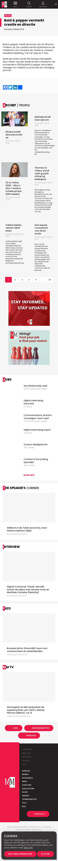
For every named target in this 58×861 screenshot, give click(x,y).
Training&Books (29, 799)
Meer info (28, 847)
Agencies (26, 771)
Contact (39, 814)
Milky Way (26, 753)
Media (24, 781)
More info (29, 475)
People (25, 792)
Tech (24, 803)
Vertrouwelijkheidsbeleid (17, 827)
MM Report (27, 757)
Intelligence (27, 778)
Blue (24, 806)
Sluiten (45, 854)
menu (15, 4)
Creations (26, 785)
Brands (25, 774)
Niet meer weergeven (20, 854)
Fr (56, 4)
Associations (28, 788)
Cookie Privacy (35, 827)
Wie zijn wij (35, 830)
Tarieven (31, 735)
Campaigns (27, 749)
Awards (25, 796)
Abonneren (43, 4)
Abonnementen (40, 728)
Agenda (25, 760)
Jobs (15, 728)
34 (49, 279)
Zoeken (29, 4)
